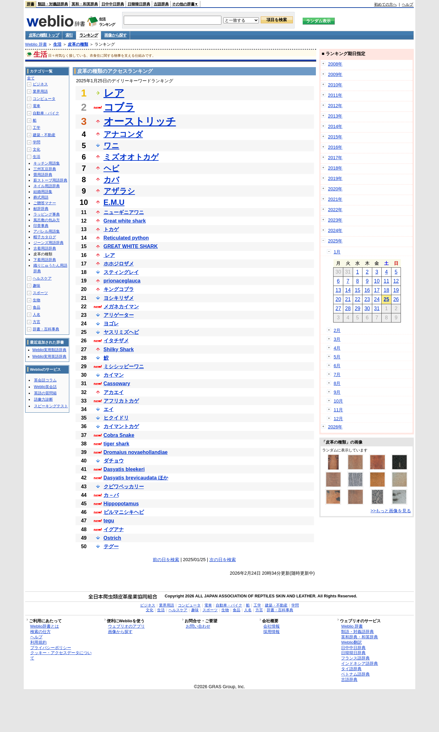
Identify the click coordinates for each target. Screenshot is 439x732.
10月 (338, 401)
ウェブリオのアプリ (126, 626)
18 (386, 290)
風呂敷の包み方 (46, 220)
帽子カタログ (44, 237)
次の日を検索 (222, 559)
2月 (337, 330)
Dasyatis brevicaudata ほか (136, 477)
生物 (36, 300)
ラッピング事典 (46, 214)
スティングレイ (121, 272)
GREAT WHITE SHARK (131, 246)
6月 (337, 365)
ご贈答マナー (44, 203)
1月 (337, 251)
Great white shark (125, 221)
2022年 (335, 209)
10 (377, 281)
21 (348, 299)
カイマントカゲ (121, 426)
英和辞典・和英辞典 (359, 637)
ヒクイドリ (116, 418)
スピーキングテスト (51, 406)
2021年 (335, 199)
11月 (338, 409)
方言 (36, 322)
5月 (337, 356)
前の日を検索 (166, 559)
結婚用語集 (42, 191)
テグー (111, 546)
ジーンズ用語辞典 (48, 243)
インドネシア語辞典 (359, 663)
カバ (111, 179)
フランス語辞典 (355, 658)
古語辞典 (161, 4)
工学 (36, 127)
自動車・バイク (46, 113)
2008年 (335, 64)
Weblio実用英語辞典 (49, 356)
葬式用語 (40, 197)
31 (377, 308)
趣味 (36, 285)
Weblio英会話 (45, 387)
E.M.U (114, 202)
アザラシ (119, 191)
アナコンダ (123, 134)
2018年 (335, 168)
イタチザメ (116, 340)
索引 (69, 35)
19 (396, 290)
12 (396, 281)
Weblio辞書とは (44, 626)
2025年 (335, 240)
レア (114, 93)
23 (367, 299)
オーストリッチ (140, 121)
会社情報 (271, 626)
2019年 (335, 178)
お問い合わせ (198, 626)
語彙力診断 (43, 399)
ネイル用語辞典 (46, 186)
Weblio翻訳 (351, 642)
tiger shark (116, 443)
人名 (36, 314)
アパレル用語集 (46, 231)
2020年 (335, 188)
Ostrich (112, 538)
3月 (337, 339)
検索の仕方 (40, 631)
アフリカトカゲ (121, 401)
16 (367, 290)
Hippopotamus (121, 503)
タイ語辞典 (351, 668)
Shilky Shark (119, 349)
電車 (36, 106)
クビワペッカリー (124, 486)
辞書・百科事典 (46, 329)
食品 (36, 307)
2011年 (335, 95)
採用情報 (271, 631)
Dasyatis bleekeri (124, 469)
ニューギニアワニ (124, 212)
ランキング (88, 35)
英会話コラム (45, 380)
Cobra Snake (119, 435)
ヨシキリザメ (119, 298)
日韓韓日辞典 (139, 4)
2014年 (335, 126)
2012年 (335, 105)
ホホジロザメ (119, 263)
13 (338, 290)
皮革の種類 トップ (44, 35)
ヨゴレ (111, 323)
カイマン (114, 375)
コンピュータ (44, 98)
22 (357, 299)
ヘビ (111, 168)
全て (31, 78)
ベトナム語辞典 (355, 674)
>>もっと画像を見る (391, 510)
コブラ (119, 107)
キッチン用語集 (46, 163)
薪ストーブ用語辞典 (50, 180)
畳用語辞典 (42, 174)
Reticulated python (126, 238)
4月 (337, 348)
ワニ (111, 145)
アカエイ (114, 392)
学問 (36, 142)
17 (377, 290)
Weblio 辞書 (36, 44)
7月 (337, 374)
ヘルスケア (42, 278)
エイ (109, 409)
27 (338, 308)
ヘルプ (407, 4)
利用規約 (38, 642)
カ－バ (111, 495)
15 (357, 290)
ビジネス (40, 84)
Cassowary (117, 383)
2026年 (335, 426)
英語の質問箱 (45, 393)
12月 (338, 418)
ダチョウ (114, 460)
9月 (337, 392)
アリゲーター (119, 315)
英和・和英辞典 (84, 4)
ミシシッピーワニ (124, 366)
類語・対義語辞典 (53, 4)
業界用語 (40, 91)
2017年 (335, 157)
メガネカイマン (121, 306)
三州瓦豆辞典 (44, 169)
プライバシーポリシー (50, 647)
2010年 (335, 84)
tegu (109, 520)
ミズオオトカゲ (131, 157)
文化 (36, 149)
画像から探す (115, 35)
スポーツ (40, 293)
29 (357, 308)
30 (367, 308)
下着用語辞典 (44, 260)
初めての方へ (385, 4)
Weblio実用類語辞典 (49, 350)
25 (386, 299)
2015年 (335, 136)
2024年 (335, 230)
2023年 (335, 220)
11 (386, 281)
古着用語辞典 (44, 248)
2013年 (335, 116)
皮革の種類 (78, 44)
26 (396, 299)
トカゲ (111, 229)
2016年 (335, 147)
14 (348, 290)
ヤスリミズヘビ (121, 332)
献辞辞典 (40, 208)
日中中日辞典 (112, 4)
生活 (57, 44)
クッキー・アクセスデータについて (61, 655)
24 (377, 299)
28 (348, 308)
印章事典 (40, 226)
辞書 (30, 4)
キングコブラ (119, 289)
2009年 (335, 74)
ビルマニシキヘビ (124, 512)
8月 (337, 383)
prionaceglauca (122, 280)
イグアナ (114, 529)
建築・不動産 (44, 135)
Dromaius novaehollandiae (136, 452)
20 (338, 299)
